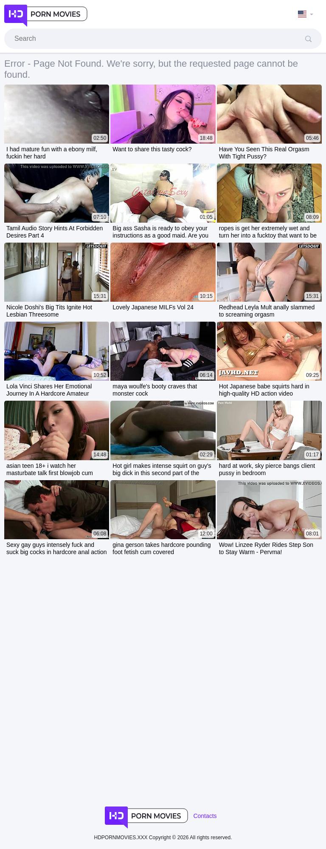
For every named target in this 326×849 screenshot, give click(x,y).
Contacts (204, 815)
